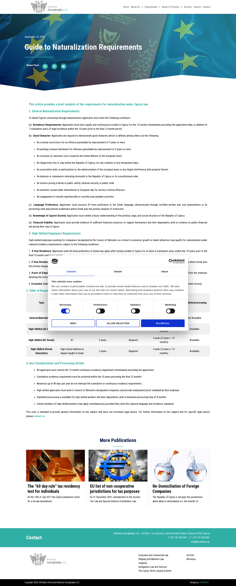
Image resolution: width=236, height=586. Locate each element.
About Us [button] (121, 6)
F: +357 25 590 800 (200, 537)
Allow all (163, 323)
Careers (193, 6)
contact (38, 416)
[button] (45, 66)
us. (44, 416)
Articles (180, 6)
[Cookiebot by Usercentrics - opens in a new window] (171, 261)
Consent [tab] (71, 271)
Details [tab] (118, 271)
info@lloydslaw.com (199, 541)
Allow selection (118, 323)
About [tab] (164, 271)
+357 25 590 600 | (179, 537)
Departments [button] (139, 6)
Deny (73, 323)
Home (108, 6)
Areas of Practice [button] (162, 6)
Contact (205, 6)
